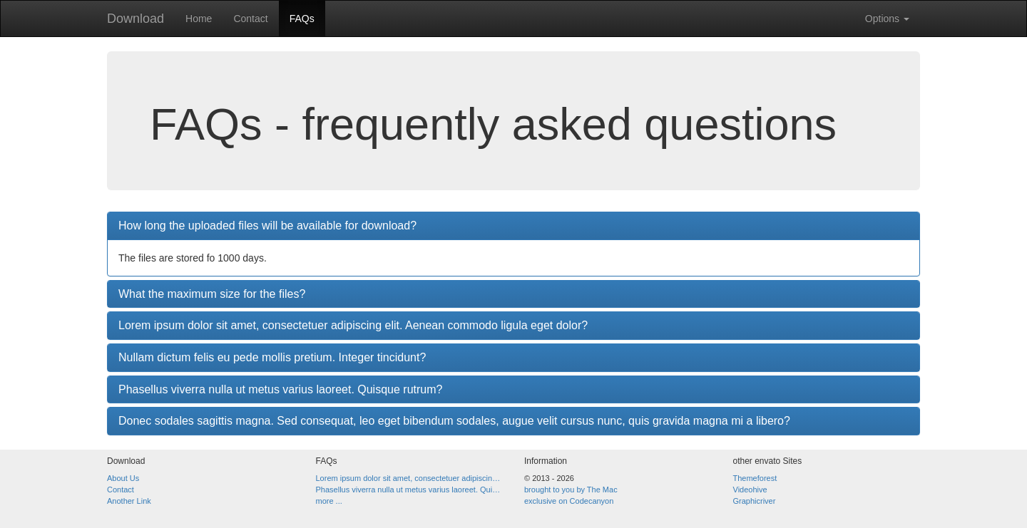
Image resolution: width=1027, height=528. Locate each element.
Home (198, 18)
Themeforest (755, 478)
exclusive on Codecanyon (568, 501)
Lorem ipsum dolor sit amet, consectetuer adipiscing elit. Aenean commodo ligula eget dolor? (353, 325)
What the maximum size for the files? (211, 294)
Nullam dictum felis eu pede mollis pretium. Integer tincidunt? (272, 357)
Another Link (129, 501)
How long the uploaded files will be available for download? (267, 225)
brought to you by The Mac (571, 489)
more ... (329, 501)
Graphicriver (754, 501)
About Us (123, 478)
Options (887, 18)
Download (135, 18)
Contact (250, 18)
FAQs (302, 18)
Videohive (750, 489)
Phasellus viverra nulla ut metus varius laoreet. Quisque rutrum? (280, 389)
